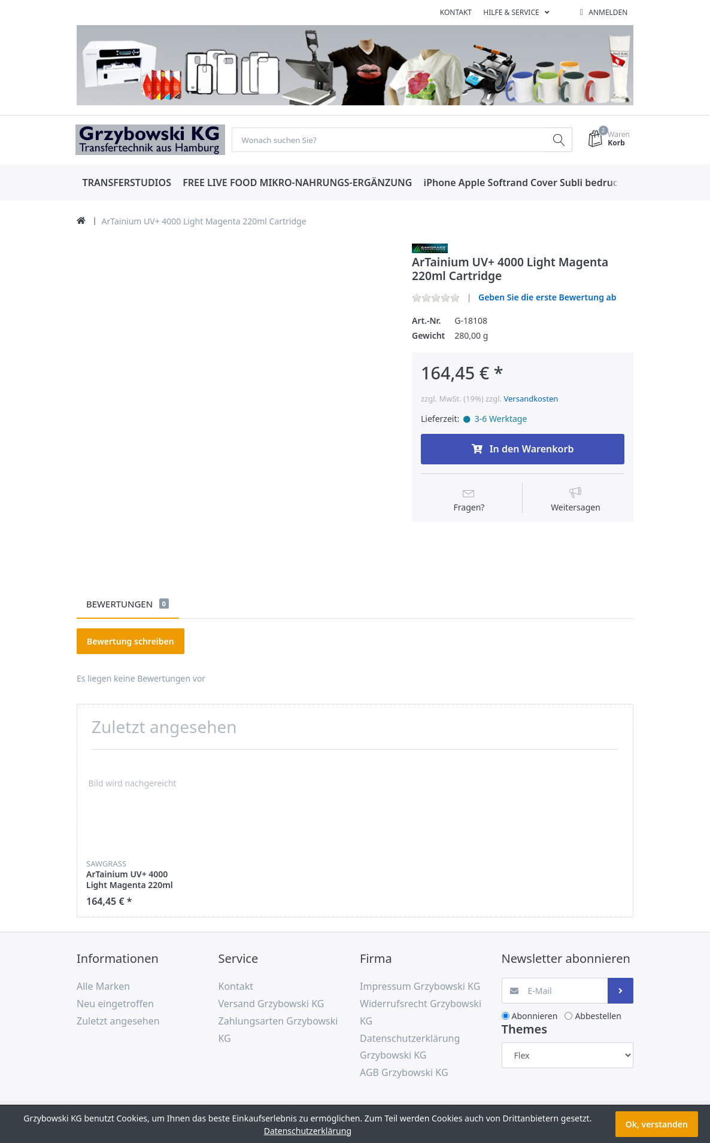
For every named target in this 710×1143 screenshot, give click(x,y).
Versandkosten (530, 398)
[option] (132, 833)
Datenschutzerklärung (307, 1130)
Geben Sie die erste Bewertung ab (547, 297)
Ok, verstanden (657, 1124)
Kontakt (456, 12)
